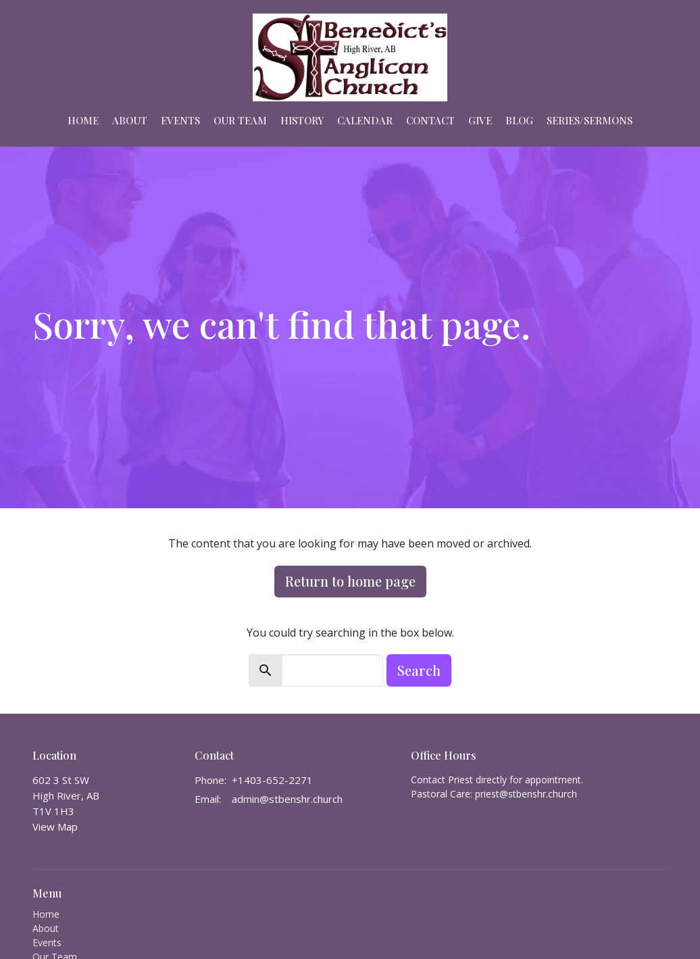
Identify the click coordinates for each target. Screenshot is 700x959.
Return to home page (350, 581)
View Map (55, 826)
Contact (430, 120)
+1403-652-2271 (272, 780)
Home (83, 120)
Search (419, 670)
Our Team (240, 120)
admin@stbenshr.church (287, 799)
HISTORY (302, 120)
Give (480, 120)
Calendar (365, 120)
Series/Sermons (589, 120)
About (129, 120)
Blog (519, 120)
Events (180, 120)
